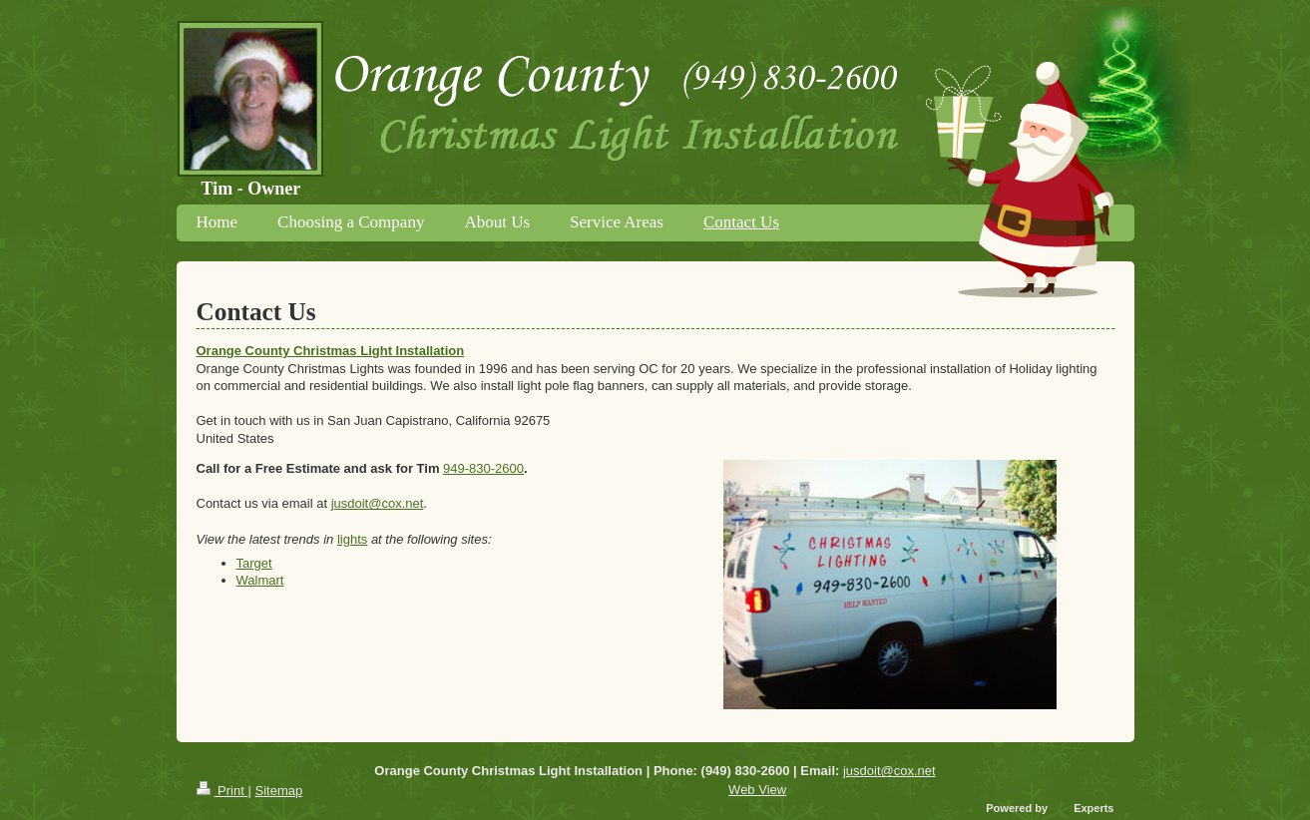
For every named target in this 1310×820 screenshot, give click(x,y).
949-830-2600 (483, 468)
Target (254, 563)
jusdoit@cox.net (377, 503)
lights (352, 539)
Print (222, 790)
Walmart (260, 580)
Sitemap (278, 790)
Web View (757, 789)
